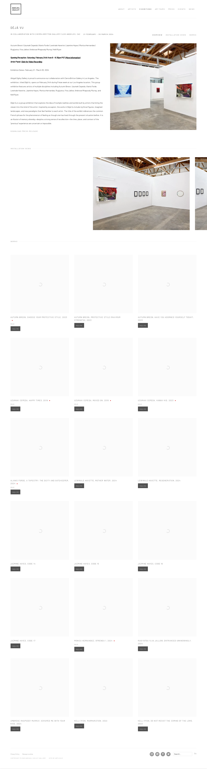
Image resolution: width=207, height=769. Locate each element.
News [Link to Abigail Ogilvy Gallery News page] (192, 9)
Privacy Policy (15, 754)
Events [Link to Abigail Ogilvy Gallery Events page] (182, 9)
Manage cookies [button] (27, 754)
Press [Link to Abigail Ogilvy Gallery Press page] (171, 9)
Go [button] (195, 753)
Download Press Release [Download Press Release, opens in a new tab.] (24, 131)
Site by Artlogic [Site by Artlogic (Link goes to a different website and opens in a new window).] (56, 758)
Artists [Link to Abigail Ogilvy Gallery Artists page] (132, 9)
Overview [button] (157, 35)
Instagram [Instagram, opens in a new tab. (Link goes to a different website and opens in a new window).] (152, 754)
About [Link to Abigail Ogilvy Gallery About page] (121, 9)
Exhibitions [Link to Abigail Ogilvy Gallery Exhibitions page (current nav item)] (145, 9)
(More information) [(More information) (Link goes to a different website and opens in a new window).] (72, 57)
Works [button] (192, 35)
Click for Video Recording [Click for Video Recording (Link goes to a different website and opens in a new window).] (31, 62)
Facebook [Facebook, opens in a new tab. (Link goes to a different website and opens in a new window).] (163, 754)
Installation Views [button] (176, 35)
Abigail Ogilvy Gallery (16, 9)
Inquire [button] (15, 336)
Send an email (157, 754)
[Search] (182, 754)
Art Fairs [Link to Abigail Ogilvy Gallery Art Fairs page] (160, 9)
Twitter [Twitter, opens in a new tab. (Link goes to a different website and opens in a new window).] (168, 754)
